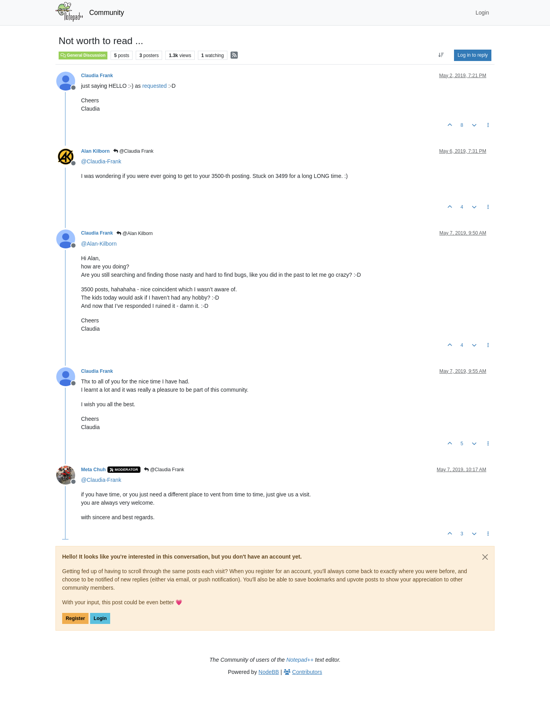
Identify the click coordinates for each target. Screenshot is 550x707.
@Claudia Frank (133, 151)
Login (100, 618)
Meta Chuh (93, 469)
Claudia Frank (97, 75)
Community (106, 13)
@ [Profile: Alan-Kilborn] (98, 244)
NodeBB (268, 672)
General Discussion (83, 55)
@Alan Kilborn (134, 233)
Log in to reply (473, 55)
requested (154, 86)
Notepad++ (300, 660)
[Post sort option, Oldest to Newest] (441, 55)
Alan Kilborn (95, 151)
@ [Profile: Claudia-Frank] (101, 161)
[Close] (485, 557)
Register (75, 618)
